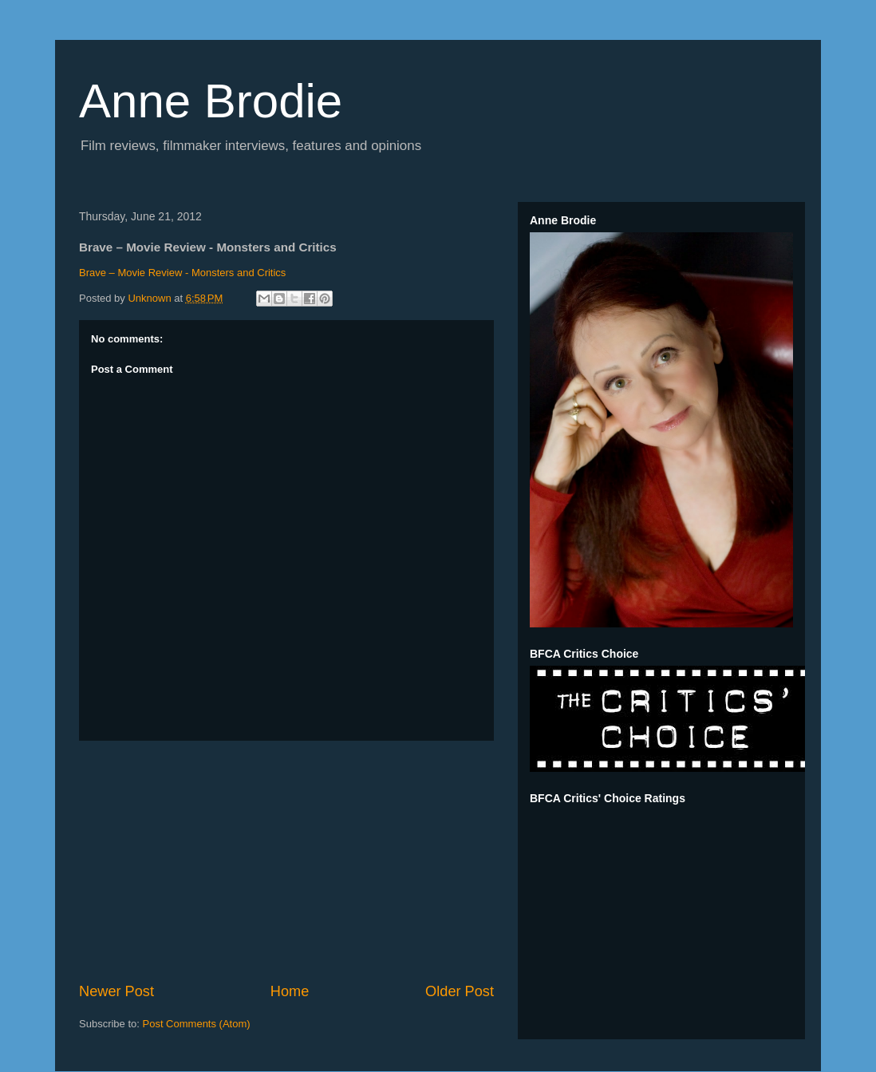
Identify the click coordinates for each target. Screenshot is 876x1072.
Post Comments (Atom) (197, 1024)
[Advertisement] (286, 861)
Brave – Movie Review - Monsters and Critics (182, 273)
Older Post (459, 991)
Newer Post (116, 991)
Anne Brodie (210, 101)
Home (290, 991)
